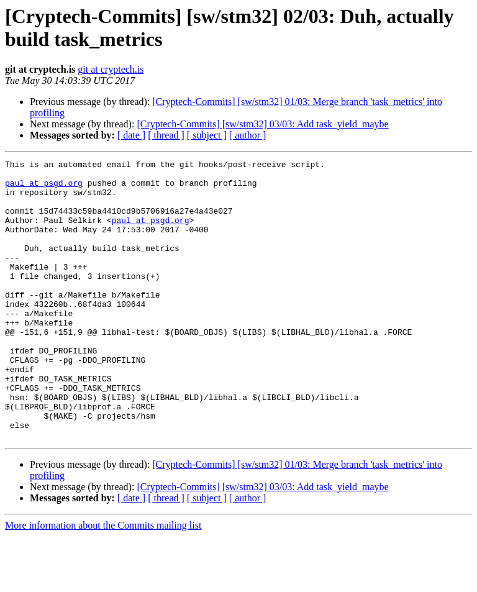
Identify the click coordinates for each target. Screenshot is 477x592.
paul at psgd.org (44, 188)
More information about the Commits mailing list (103, 581)
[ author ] (247, 135)
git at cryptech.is (110, 69)
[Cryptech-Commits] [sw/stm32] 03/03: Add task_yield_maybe (262, 124)
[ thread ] (166, 135)
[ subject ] (207, 135)
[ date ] (131, 135)
